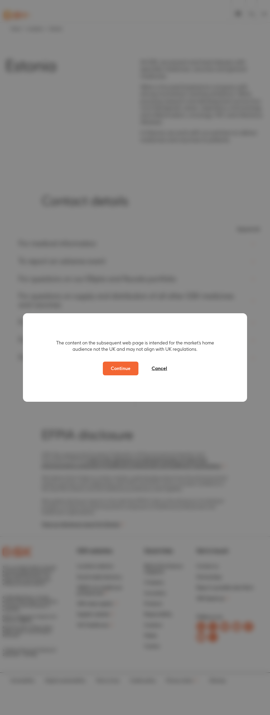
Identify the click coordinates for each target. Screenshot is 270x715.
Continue (121, 368)
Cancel (159, 368)
